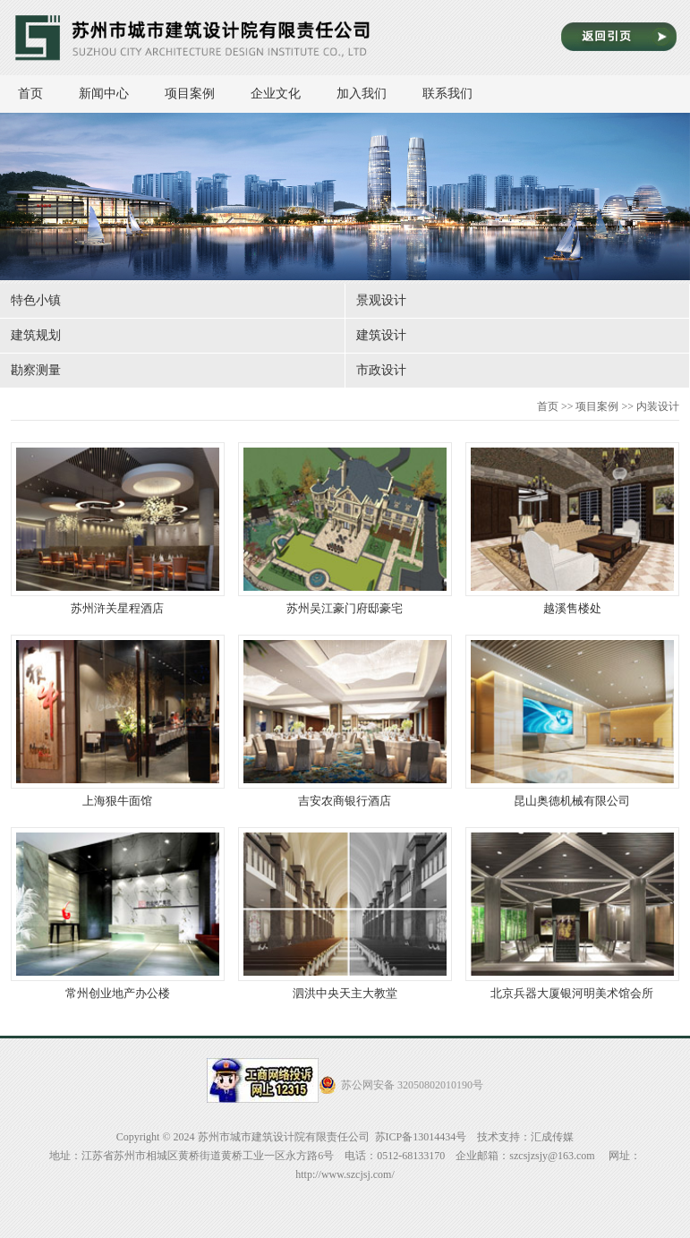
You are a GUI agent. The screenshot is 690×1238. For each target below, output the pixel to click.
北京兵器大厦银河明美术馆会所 (572, 913)
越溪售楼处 (572, 528)
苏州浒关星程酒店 (118, 528)
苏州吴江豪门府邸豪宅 (345, 528)
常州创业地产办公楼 (118, 913)
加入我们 (370, 93)
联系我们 (447, 93)
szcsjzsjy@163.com (551, 1155)
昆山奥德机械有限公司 (572, 721)
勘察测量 (36, 370)
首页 (30, 93)
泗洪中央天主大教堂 (345, 913)
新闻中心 (113, 93)
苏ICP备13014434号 (421, 1137)
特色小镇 (36, 300)
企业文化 (285, 93)
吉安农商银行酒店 (345, 721)
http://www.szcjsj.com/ (345, 1174)
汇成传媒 (552, 1137)
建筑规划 (36, 335)
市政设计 (381, 370)
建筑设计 (381, 335)
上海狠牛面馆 (118, 721)
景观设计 (381, 300)
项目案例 (199, 93)
